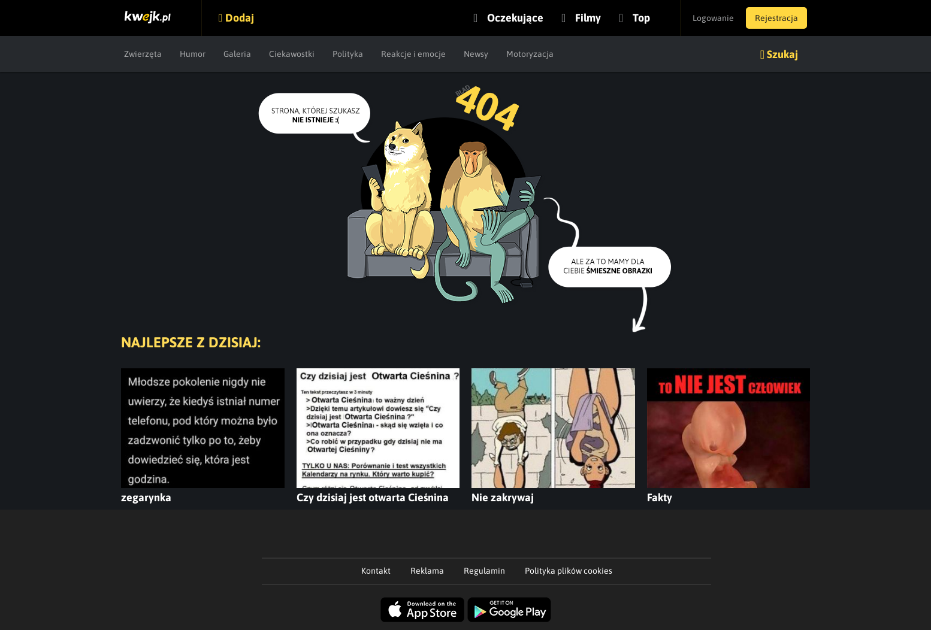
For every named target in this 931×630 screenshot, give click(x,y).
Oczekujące (515, 17)
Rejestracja (776, 18)
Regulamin (484, 571)
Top (641, 17)
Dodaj (239, 17)
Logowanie (713, 18)
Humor (192, 54)
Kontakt (376, 571)
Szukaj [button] (782, 54)
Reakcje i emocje (413, 54)
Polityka (347, 54)
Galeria (237, 54)
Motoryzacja (530, 54)
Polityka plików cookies (568, 571)
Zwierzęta (143, 54)
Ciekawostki (292, 54)
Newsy (476, 54)
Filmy (588, 17)
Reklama (427, 571)
